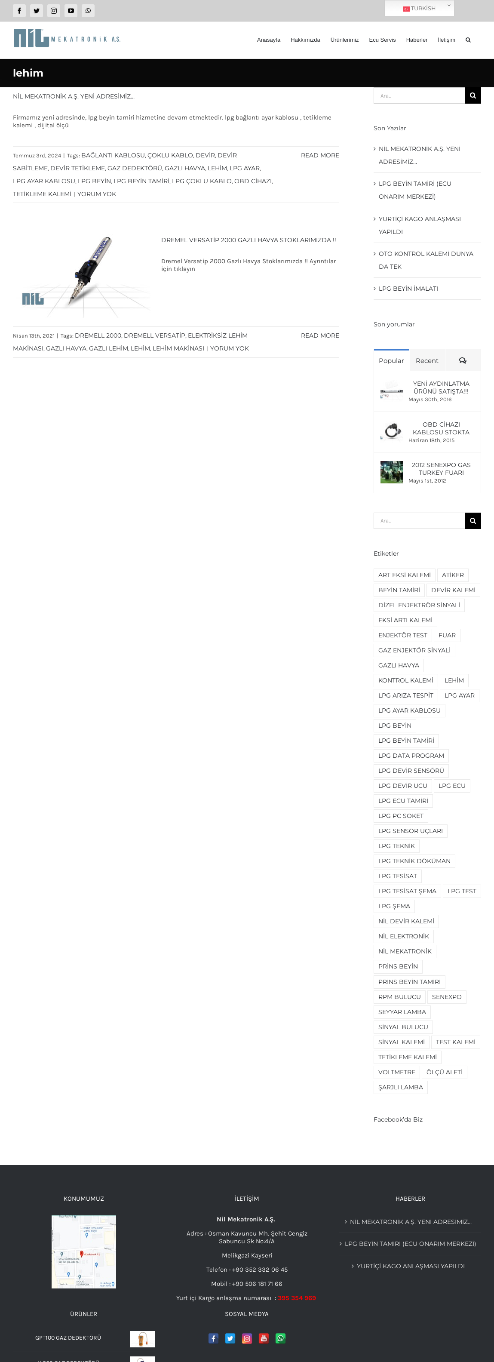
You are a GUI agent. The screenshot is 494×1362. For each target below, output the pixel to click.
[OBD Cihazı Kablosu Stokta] (391, 424)
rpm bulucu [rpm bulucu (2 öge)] (399, 996)
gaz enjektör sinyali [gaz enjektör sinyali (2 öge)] (414, 650)
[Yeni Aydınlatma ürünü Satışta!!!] (391, 383)
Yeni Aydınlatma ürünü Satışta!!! (441, 387)
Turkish (419, 8)
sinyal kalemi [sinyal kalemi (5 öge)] (401, 1042)
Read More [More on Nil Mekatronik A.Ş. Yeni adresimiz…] (320, 155)
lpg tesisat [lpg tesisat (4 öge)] (397, 876)
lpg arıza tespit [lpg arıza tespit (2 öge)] (405, 695)
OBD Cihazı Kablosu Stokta (441, 428)
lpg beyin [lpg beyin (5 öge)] (394, 725)
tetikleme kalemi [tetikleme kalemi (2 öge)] (407, 1057)
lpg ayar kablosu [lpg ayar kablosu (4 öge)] (409, 710)
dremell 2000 (98, 335)
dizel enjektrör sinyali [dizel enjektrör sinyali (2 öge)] (419, 605)
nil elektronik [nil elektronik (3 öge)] (403, 936)
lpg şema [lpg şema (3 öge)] (394, 906)
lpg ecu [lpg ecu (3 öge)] (452, 785)
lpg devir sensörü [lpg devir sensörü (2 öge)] (411, 770)
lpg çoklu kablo (202, 181)
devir (205, 155)
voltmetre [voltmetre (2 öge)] (396, 1072)
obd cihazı (253, 181)
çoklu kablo (170, 155)
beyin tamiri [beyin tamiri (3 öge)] (399, 590)
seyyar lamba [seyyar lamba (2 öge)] (402, 1011)
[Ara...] (419, 95)
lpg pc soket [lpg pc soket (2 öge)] (400, 815)
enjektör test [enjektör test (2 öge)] (402, 635)
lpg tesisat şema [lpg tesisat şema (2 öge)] (407, 891)
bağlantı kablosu (113, 155)
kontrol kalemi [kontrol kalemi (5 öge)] (405, 680)
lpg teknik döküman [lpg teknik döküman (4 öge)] (414, 861)
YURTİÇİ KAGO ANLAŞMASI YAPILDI (411, 1266)
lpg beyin (94, 181)
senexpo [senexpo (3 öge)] (447, 996)
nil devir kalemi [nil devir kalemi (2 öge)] (406, 921)
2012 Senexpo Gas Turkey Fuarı (441, 469)
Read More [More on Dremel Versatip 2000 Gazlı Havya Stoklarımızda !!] (320, 335)
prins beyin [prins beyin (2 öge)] (398, 966)
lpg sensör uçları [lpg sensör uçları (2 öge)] (410, 830)
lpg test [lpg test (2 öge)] (462, 891)
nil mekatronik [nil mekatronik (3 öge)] (405, 951)
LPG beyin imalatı (408, 288)
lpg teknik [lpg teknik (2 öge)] (396, 845)
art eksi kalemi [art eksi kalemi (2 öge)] (404, 575)
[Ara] (473, 95)
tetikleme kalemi (42, 194)
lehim (217, 168)
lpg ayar (245, 168)
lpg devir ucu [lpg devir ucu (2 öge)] (402, 785)
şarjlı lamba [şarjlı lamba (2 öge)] (400, 1087)
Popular (391, 361)
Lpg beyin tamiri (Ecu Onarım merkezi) (410, 1244)
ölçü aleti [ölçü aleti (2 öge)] (444, 1072)
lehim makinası (178, 348)
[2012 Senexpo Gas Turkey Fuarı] (391, 465)
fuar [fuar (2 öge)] (447, 635)
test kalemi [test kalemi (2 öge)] (456, 1042)
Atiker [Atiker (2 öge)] (453, 575)
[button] (468, 40)
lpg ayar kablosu (44, 181)
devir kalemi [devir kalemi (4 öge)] (453, 590)
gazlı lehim (108, 348)
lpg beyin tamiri (141, 181)
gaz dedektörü (134, 168)
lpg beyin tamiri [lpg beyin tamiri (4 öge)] (406, 740)
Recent (427, 361)
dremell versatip (154, 335)
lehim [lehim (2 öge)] (454, 680)
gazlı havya (185, 168)
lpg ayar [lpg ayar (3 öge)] (460, 695)
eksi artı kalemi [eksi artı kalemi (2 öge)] (405, 620)
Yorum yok (96, 194)
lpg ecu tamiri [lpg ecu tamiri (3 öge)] (403, 800)
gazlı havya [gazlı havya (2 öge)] (398, 665)
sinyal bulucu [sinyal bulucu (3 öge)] (403, 1027)
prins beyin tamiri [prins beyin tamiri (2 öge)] (409, 981)
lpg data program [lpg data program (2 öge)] (411, 755)
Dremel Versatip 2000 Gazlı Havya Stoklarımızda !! (248, 240)
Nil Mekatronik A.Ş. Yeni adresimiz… (74, 96)
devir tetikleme (77, 168)
